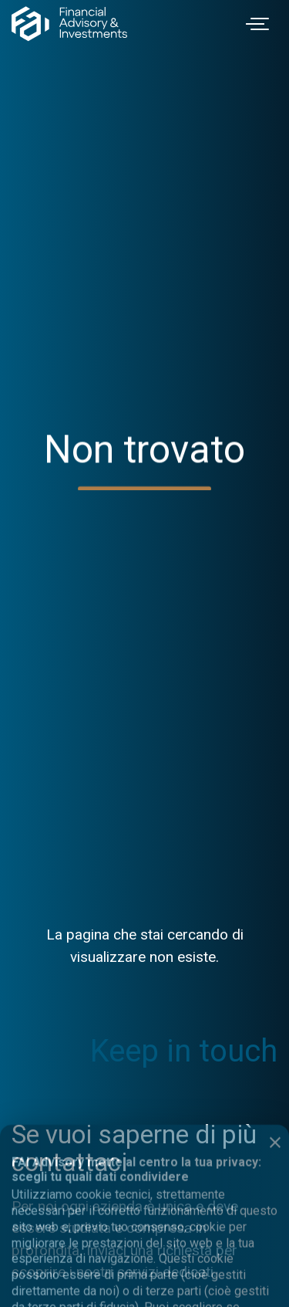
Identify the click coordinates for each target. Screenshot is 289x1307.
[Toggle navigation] (259, 24)
